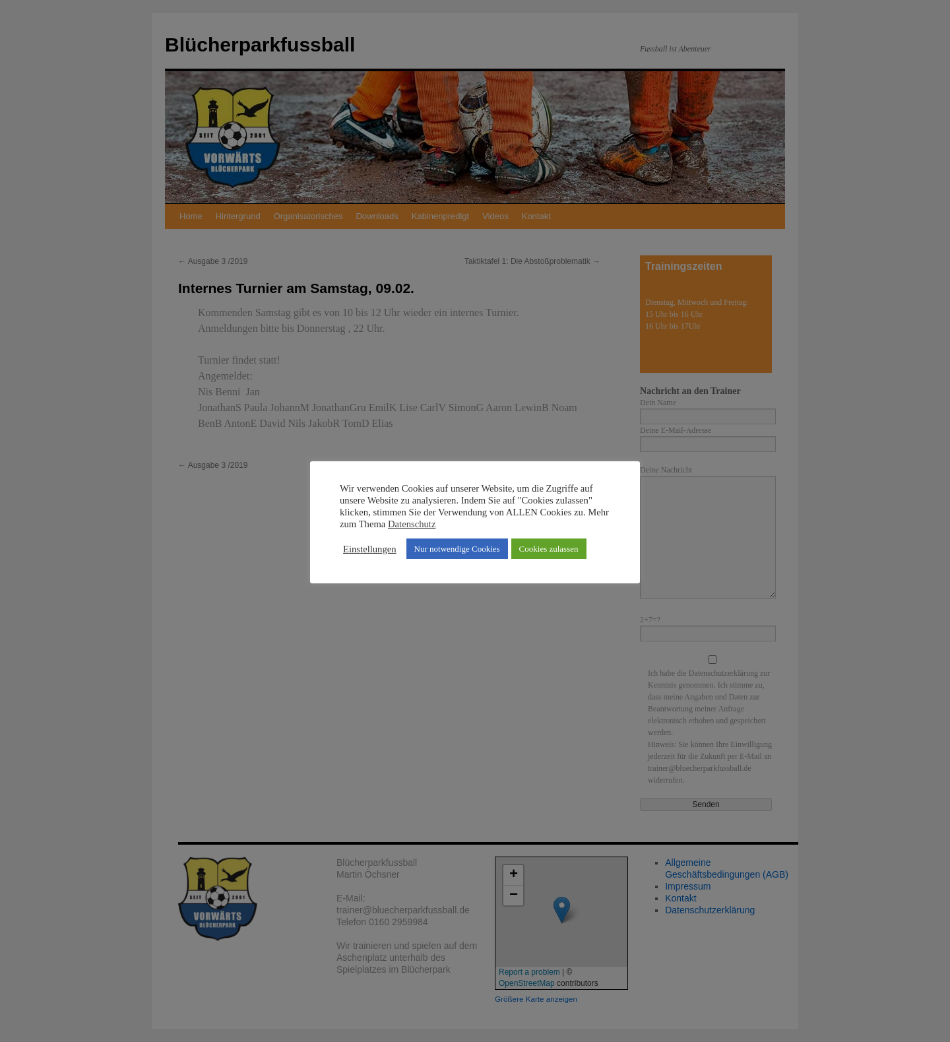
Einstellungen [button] (369, 549)
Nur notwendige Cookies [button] (457, 549)
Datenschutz (411, 524)
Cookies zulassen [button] (549, 549)
